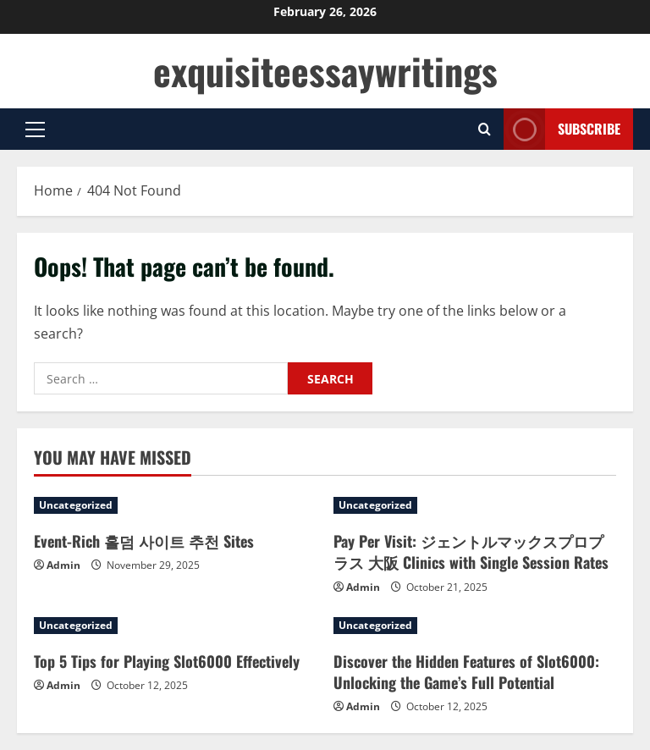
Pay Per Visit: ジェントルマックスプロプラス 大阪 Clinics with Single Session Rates (471, 551)
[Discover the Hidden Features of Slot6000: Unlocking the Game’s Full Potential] (474, 625)
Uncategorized (76, 505)
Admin (63, 565)
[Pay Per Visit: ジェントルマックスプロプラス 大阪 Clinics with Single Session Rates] (474, 505)
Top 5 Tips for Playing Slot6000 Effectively (167, 661)
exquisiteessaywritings (325, 70)
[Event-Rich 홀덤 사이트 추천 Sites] (175, 505)
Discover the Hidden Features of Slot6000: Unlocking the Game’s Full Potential (466, 671)
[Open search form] (484, 129)
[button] (35, 129)
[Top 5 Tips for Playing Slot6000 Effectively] (175, 625)
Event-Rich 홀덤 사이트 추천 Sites (144, 541)
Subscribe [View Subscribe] (562, 129)
